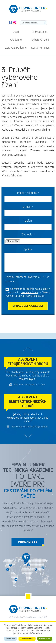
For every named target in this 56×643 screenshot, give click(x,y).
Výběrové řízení (40, 40)
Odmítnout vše (27, 639)
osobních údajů (29, 292)
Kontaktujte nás (40, 47)
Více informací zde (34, 633)
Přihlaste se (27, 542)
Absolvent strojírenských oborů (29, 384)
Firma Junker (40, 32)
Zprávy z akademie (16, 47)
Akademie (16, 40)
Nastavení (10, 639)
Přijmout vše (44, 639)
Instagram (14, 22)
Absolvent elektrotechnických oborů (29, 426)
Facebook (10, 22)
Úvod (16, 32)
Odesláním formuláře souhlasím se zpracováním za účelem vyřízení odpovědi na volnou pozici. (28, 292)
